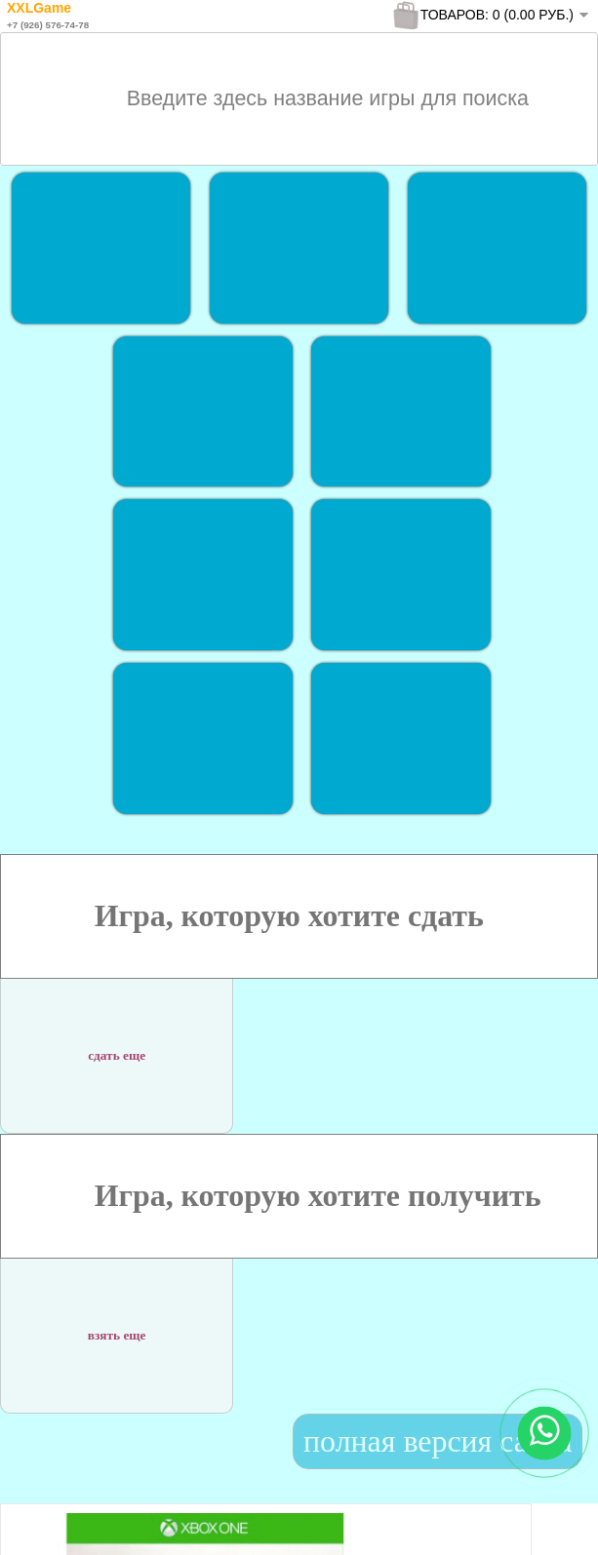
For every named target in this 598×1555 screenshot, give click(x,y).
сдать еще (116, 1043)
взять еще (117, 1323)
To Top (548, 1520)
